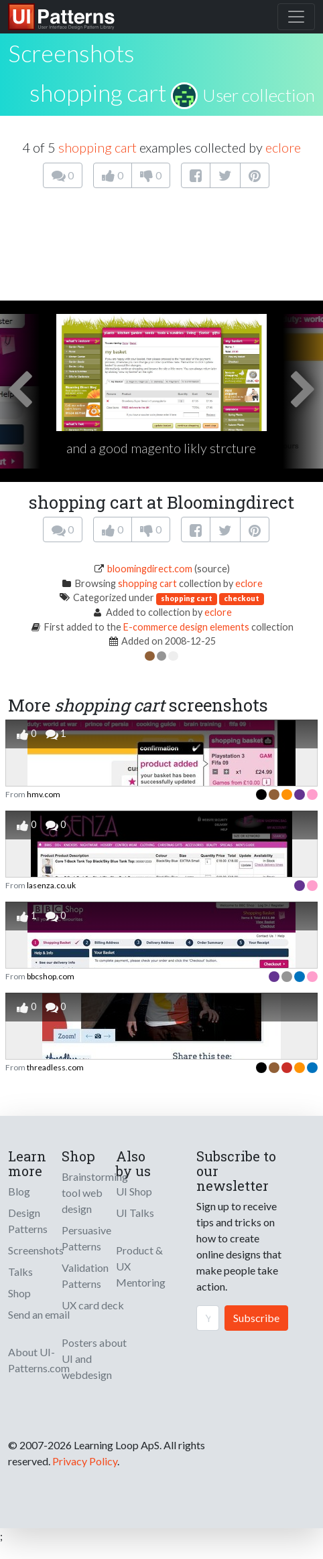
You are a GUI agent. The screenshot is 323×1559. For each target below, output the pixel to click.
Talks (20, 1271)
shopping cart (97, 92)
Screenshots (36, 1250)
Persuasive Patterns (86, 1238)
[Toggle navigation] (296, 16)
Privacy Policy (84, 1461)
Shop (19, 1293)
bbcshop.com (50, 976)
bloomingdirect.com (149, 568)
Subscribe (256, 1317)
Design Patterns (28, 1220)
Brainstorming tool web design (95, 1192)
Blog (19, 1191)
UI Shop (134, 1191)
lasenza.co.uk (51, 885)
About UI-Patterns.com (39, 1359)
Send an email (39, 1314)
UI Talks (135, 1212)
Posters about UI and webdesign (94, 1358)
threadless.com (55, 1067)
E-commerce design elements (186, 627)
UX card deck (93, 1305)
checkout (241, 598)
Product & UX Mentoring (141, 1266)
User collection (258, 95)
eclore (283, 147)
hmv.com (43, 794)
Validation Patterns (85, 1275)
